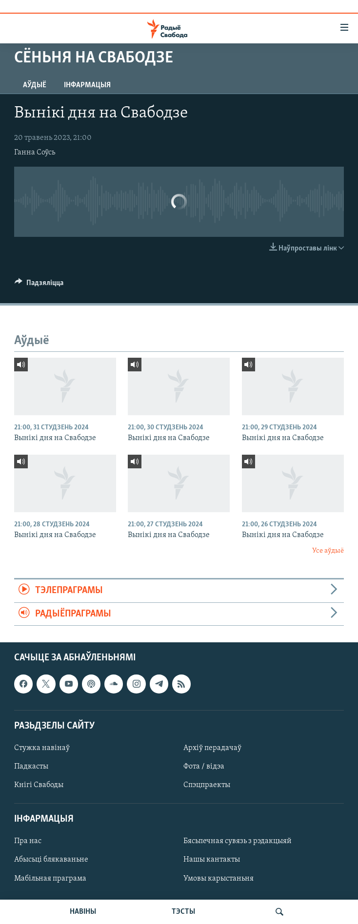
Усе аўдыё (328, 551)
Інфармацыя (87, 85)
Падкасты (31, 766)
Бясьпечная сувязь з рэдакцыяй (237, 841)
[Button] (39, 285)
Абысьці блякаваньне (51, 860)
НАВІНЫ (83, 912)
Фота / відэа (203, 766)
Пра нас (27, 841)
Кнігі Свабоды (38, 785)
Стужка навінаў (42, 748)
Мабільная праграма (50, 878)
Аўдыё (34, 85)
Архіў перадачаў (212, 748)
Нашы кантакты (211, 860)
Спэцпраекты (206, 785)
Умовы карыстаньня (218, 878)
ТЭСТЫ (183, 912)
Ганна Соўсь (34, 152)
